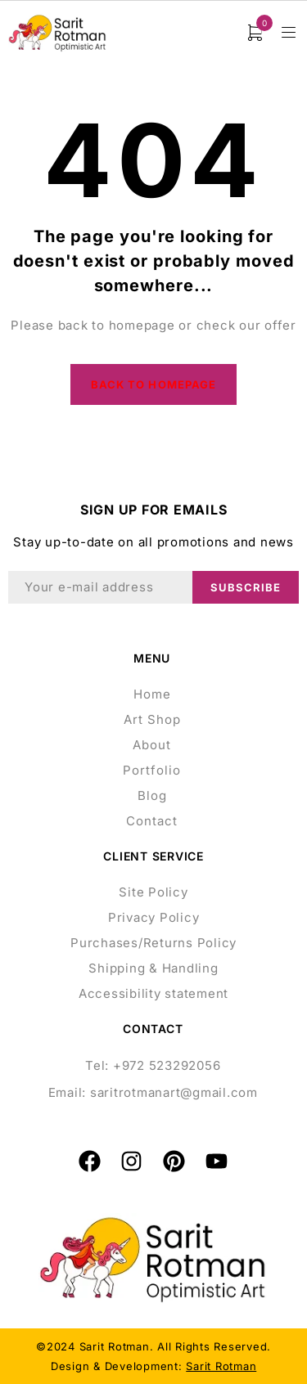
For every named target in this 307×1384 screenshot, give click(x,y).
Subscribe (245, 587)
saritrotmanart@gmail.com (174, 1092)
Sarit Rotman (221, 1366)
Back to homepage (153, 384)
